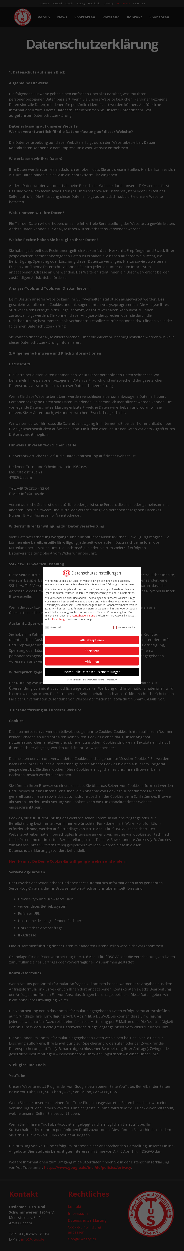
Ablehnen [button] (92, 661)
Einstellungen (59, 619)
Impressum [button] (112, 679)
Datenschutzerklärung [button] (93, 679)
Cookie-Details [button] (74, 679)
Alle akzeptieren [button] (92, 640)
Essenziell (53, 627)
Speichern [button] (92, 651)
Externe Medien (124, 627)
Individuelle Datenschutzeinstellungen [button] (92, 672)
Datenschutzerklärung (82, 615)
